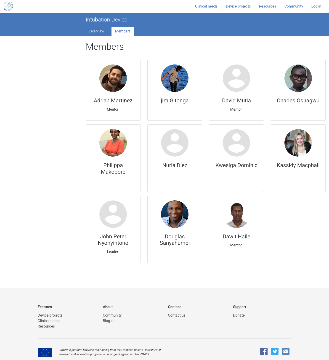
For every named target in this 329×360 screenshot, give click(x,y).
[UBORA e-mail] (285, 351)
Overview (96, 31)
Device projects (238, 6)
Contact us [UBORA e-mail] (177, 315)
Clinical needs (206, 6)
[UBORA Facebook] (264, 351)
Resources (267, 6)
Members (123, 31)
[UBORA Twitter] (275, 351)
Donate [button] (239, 315)
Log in (316, 6)
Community (293, 6)
